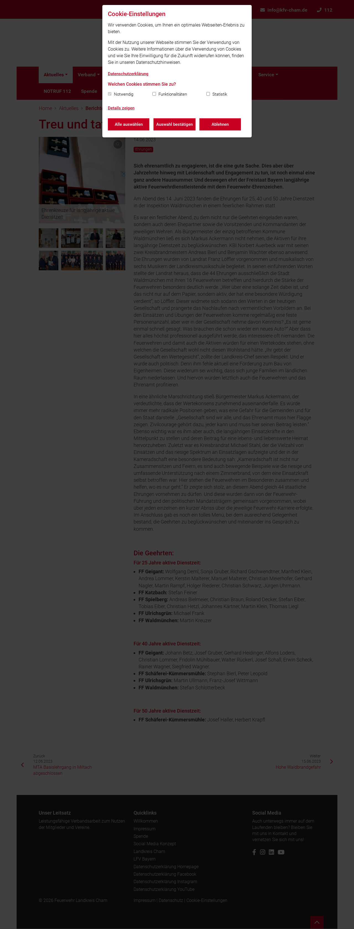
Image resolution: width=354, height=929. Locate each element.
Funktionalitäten (172, 94)
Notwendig (123, 94)
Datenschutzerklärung (128, 73)
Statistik (219, 94)
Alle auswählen (129, 124)
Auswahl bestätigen (174, 124)
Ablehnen (220, 124)
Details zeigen (121, 108)
